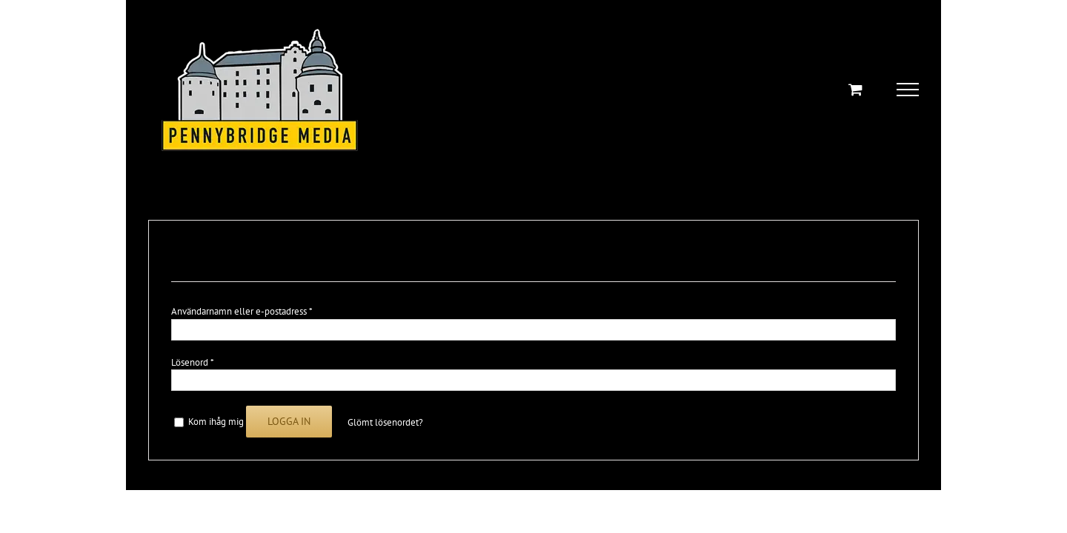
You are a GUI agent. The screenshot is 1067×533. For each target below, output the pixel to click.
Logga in (288, 421)
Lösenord (192, 362)
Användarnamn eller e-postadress (241, 311)
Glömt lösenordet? (385, 422)
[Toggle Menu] (908, 89)
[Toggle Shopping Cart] (855, 89)
